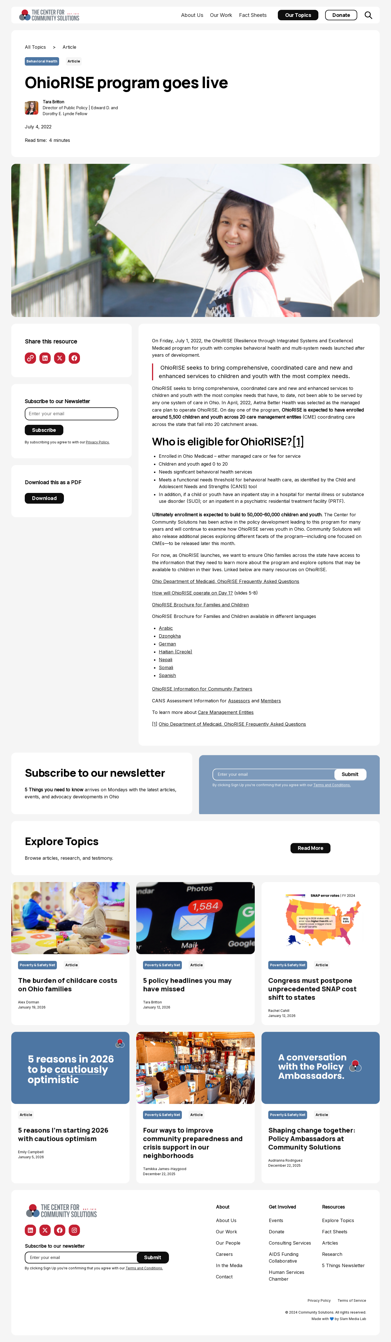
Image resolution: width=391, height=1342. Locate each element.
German (167, 644)
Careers (224, 1254)
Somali (166, 667)
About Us (192, 15)
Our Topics (298, 15)
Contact (224, 1277)
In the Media (229, 1265)
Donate (341, 15)
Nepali (165, 659)
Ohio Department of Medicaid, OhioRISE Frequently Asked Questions (225, 581)
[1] (154, 724)
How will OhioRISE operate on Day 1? (192, 593)
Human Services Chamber (286, 1275)
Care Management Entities (226, 712)
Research (332, 1254)
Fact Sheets (253, 15)
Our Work (221, 15)
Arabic (166, 628)
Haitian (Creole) (175, 652)
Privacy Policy (319, 1300)
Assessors (239, 701)
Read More (310, 853)
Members (271, 701)
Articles (330, 1243)
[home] (50, 15)
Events (276, 1220)
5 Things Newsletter (343, 1265)
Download (44, 498)
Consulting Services (290, 1243)
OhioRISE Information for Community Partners (202, 689)
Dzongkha (170, 636)
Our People (228, 1243)
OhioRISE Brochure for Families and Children (200, 605)
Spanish (167, 675)
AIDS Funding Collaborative (283, 1257)
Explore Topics (338, 1220)
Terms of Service (352, 1300)
